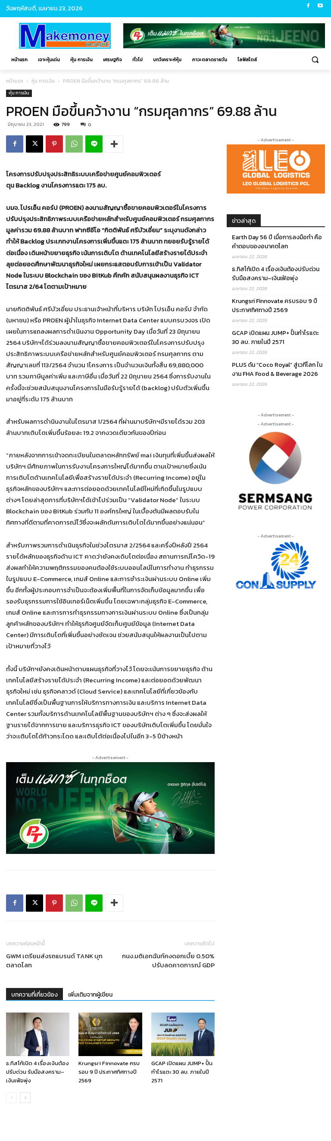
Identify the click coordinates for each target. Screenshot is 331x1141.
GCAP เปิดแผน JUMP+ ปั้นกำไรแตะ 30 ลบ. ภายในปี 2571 (181, 1072)
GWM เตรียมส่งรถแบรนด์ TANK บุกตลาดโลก (54, 960)
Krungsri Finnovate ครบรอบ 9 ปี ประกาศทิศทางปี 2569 (109, 1072)
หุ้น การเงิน (43, 81)
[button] (315, 60)
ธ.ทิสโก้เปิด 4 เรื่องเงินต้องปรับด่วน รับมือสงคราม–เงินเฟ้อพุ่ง (37, 1072)
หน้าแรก (14, 81)
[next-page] (25, 1097)
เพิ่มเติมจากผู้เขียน (90, 994)
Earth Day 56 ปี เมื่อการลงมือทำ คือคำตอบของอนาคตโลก (277, 242)
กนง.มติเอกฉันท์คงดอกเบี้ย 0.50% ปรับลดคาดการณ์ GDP (168, 960)
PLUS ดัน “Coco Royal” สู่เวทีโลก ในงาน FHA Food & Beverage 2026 (277, 369)
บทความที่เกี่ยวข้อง (34, 994)
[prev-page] (11, 1097)
